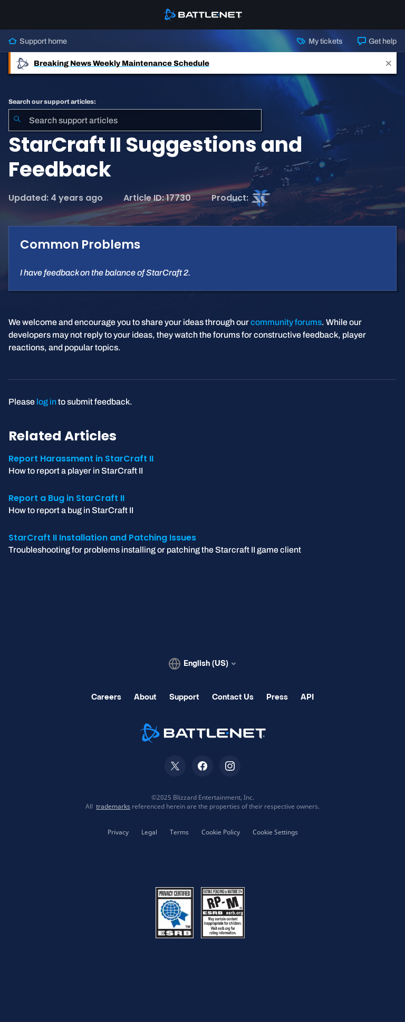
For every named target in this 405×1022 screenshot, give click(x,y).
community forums (286, 322)
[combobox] (135, 120)
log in (46, 401)
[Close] (389, 63)
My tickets (319, 41)
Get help (377, 41)
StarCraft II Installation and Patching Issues (102, 538)
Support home (37, 41)
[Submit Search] (16, 120)
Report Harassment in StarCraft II (80, 459)
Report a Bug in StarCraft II (66, 498)
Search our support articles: (52, 101)
